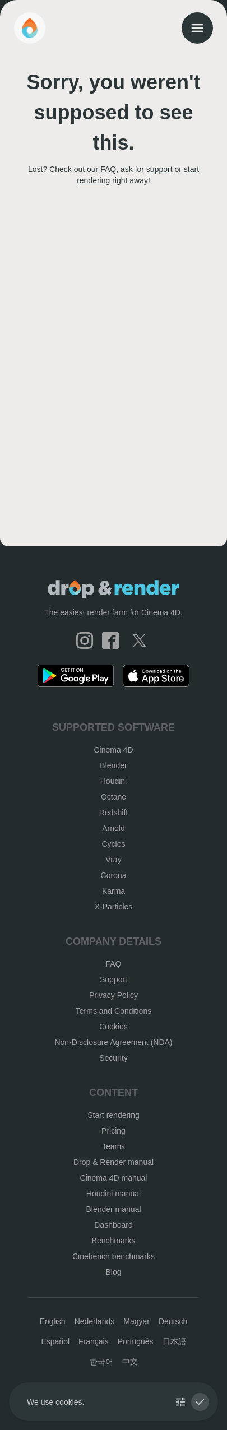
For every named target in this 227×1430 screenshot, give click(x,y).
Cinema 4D (113, 749)
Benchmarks (114, 1240)
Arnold (113, 828)
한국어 (101, 1361)
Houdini (113, 781)
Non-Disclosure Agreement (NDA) (113, 1042)
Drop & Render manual (113, 1162)
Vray (113, 859)
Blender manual (113, 1209)
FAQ (108, 169)
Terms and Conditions (113, 1010)
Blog (113, 1272)
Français (93, 1341)
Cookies (113, 1026)
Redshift (113, 812)
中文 (130, 1361)
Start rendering (113, 1115)
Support (113, 979)
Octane (113, 796)
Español (55, 1341)
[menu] (197, 28)
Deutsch (173, 1321)
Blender (113, 765)
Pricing (113, 1130)
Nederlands (95, 1321)
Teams (113, 1146)
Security (113, 1057)
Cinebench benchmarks (113, 1256)
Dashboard (113, 1224)
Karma (113, 890)
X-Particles (114, 906)
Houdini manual (113, 1193)
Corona (114, 875)
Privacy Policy (113, 995)
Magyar (136, 1321)
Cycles (113, 843)
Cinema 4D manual (113, 1177)
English (53, 1321)
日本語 (174, 1341)
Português (136, 1341)
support (159, 169)
